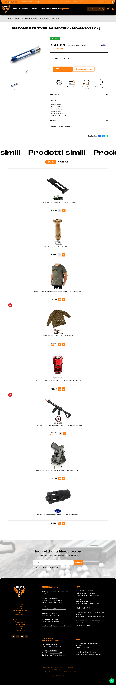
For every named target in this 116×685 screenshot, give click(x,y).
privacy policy (55, 567)
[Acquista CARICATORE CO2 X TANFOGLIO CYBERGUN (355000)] (59, 210)
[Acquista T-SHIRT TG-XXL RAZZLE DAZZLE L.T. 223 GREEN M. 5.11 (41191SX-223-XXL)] (59, 299)
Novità (50, 162)
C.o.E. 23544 (58, 670)
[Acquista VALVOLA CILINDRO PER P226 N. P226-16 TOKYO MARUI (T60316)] (59, 523)
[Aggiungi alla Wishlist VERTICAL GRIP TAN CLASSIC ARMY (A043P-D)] (63, 254)
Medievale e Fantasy (54, 9)
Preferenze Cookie (66, 667)
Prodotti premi (20, 622)
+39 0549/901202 (51, 598)
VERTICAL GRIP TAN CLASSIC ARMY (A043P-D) (58, 246)
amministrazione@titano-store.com (88, 2)
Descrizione (79, 94)
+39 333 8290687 (56, 600)
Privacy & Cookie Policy (51, 667)
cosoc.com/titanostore (64, 626)
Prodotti (10, 18)
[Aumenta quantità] (68, 58)
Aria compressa (24, 9)
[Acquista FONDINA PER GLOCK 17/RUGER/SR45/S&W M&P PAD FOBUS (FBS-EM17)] (59, 478)
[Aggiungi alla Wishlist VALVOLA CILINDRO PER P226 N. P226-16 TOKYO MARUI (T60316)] (63, 523)
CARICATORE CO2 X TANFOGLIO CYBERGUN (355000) (58, 202)
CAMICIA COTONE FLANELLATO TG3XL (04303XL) (58, 336)
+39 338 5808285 (56, 653)
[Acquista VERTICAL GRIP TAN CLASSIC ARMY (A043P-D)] (59, 254)
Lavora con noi (20, 630)
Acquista (63, 69)
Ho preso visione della (47, 567)
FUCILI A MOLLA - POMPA (30, 18)
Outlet (20, 612)
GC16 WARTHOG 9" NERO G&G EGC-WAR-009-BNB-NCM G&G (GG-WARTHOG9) (58, 425)
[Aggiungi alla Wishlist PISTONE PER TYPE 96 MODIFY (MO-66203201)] (83, 69)
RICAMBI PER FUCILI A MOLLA (49, 18)
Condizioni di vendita (20, 620)
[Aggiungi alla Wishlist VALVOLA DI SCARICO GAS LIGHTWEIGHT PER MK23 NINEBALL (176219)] (63, 389)
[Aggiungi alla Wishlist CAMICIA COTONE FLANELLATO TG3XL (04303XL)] (63, 344)
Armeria (34, 9)
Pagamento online (20, 624)
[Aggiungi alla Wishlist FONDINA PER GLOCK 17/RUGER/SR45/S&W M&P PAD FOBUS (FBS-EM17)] (63, 478)
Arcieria (42, 9)
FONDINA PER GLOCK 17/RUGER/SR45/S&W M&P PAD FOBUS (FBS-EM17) (58, 470)
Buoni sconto (19, 615)
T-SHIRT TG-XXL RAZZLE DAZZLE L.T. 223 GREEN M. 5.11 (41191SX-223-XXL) (58, 291)
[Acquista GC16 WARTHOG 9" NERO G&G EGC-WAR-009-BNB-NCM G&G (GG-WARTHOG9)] (60, 433)
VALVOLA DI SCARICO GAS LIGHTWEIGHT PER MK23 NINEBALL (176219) (58, 381)
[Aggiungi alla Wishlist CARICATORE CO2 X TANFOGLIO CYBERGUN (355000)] (63, 210)
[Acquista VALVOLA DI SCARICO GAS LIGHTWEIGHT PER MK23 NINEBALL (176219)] (59, 389)
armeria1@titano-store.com (56, 655)
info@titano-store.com (54, 602)
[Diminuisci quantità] (60, 58)
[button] (112, 2)
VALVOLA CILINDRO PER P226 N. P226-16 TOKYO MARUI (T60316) (58, 515)
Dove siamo (20, 628)
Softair (14, 9)
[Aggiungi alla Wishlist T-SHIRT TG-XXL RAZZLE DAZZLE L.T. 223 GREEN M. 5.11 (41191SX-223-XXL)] (63, 299)
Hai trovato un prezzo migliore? (76, 45)
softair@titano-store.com (42, 2)
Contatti (20, 626)
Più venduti (63, 162)
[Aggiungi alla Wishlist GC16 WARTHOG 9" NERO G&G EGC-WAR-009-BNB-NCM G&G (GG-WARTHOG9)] (64, 433)
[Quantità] (64, 58)
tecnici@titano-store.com (50, 615)
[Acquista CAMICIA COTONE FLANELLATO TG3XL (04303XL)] (59, 344)
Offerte (66, 9)
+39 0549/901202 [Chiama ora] (67, 2)
